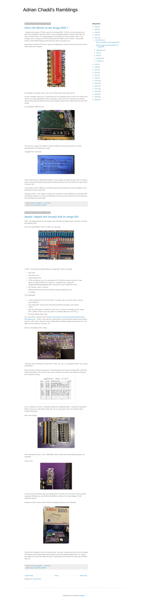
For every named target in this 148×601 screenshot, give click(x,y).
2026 (96, 27)
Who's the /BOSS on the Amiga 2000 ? (46, 27)
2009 (96, 97)
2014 (96, 83)
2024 (96, 32)
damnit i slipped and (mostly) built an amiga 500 (51, 216)
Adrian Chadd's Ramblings (50, 9)
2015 (96, 80)
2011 (96, 91)
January (99, 61)
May (97, 55)
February (99, 58)
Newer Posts (29, 575)
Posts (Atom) (37, 579)
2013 (96, 86)
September (99, 50)
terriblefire (44, 205)
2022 (96, 38)
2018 (96, 72)
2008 (96, 99)
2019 (96, 70)
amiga (31, 205)
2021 (96, 64)
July (97, 53)
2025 (96, 29)
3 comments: (47, 565)
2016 (96, 78)
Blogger (82, 595)
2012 (96, 89)
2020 (96, 67)
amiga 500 (37, 567)
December (99, 40)
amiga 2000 (37, 205)
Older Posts (83, 575)
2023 (96, 35)
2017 (96, 75)
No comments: (47, 203)
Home (56, 575)
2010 (96, 94)
